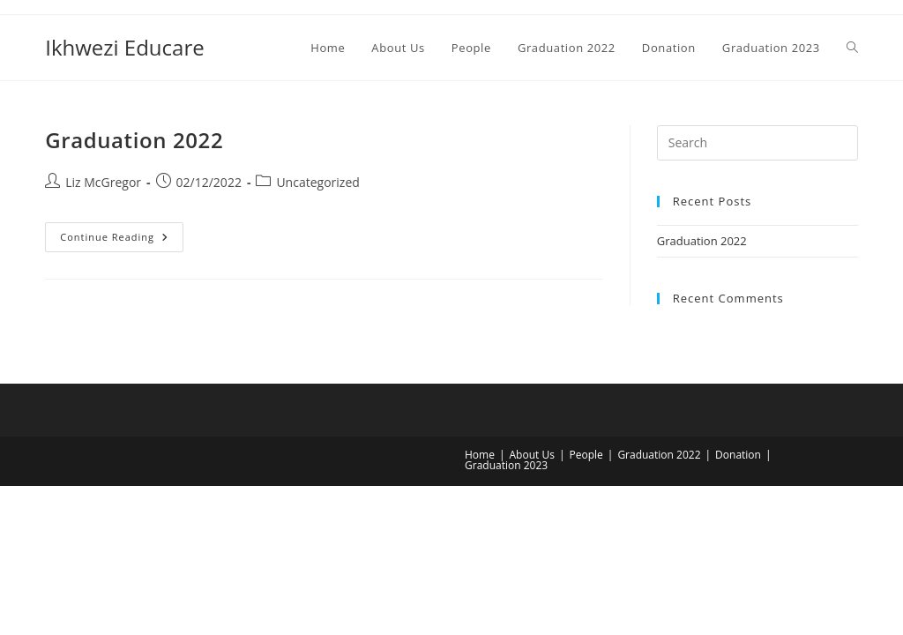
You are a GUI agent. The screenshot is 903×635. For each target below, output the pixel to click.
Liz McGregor (103, 182)
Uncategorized (317, 182)
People (585, 454)
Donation (738, 454)
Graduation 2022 (134, 139)
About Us (532, 454)
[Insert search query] (757, 143)
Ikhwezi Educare (125, 47)
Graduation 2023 (506, 465)
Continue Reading (121, 240)
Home (480, 454)
